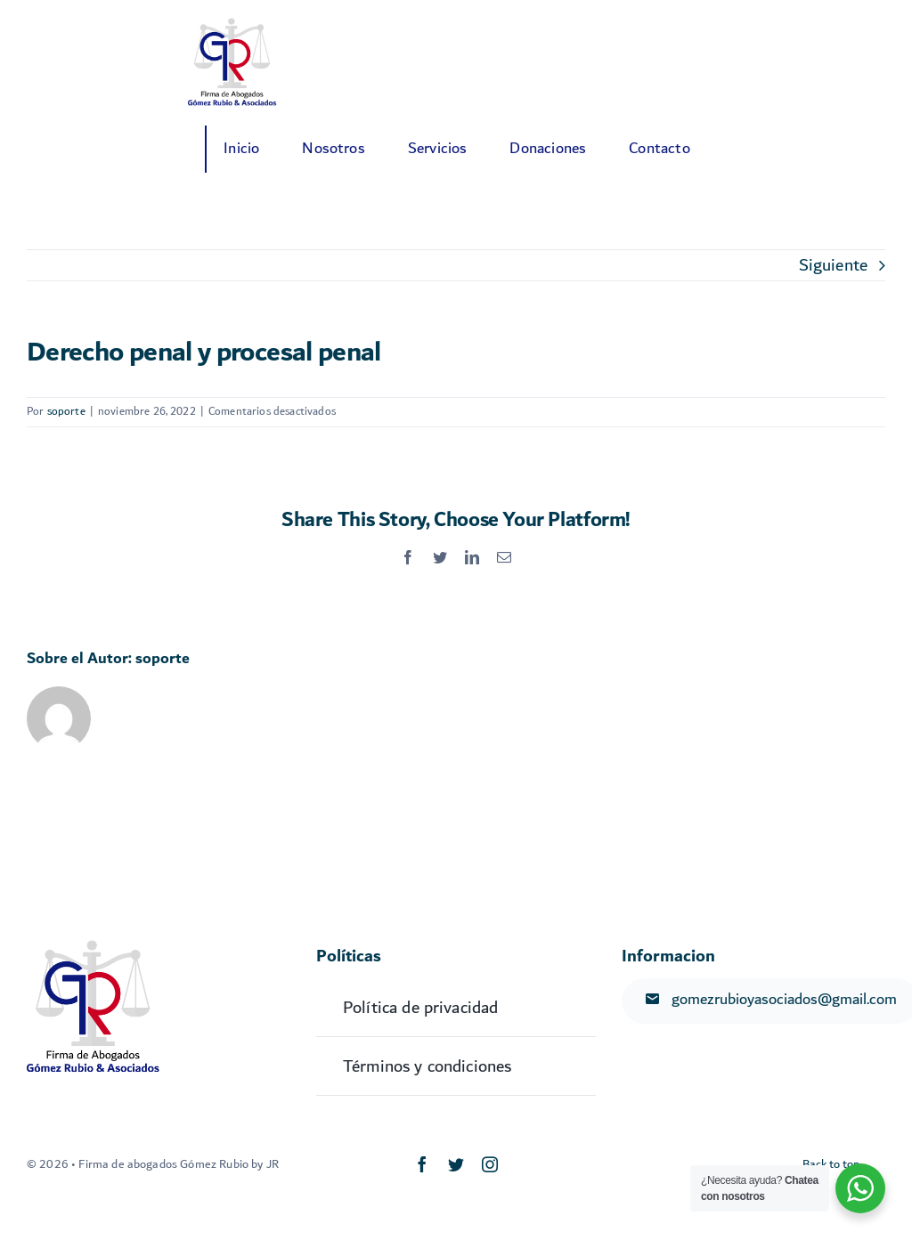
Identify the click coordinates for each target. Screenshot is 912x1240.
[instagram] (490, 1164)
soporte (66, 411)
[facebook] (422, 1164)
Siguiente (833, 265)
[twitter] (456, 1164)
